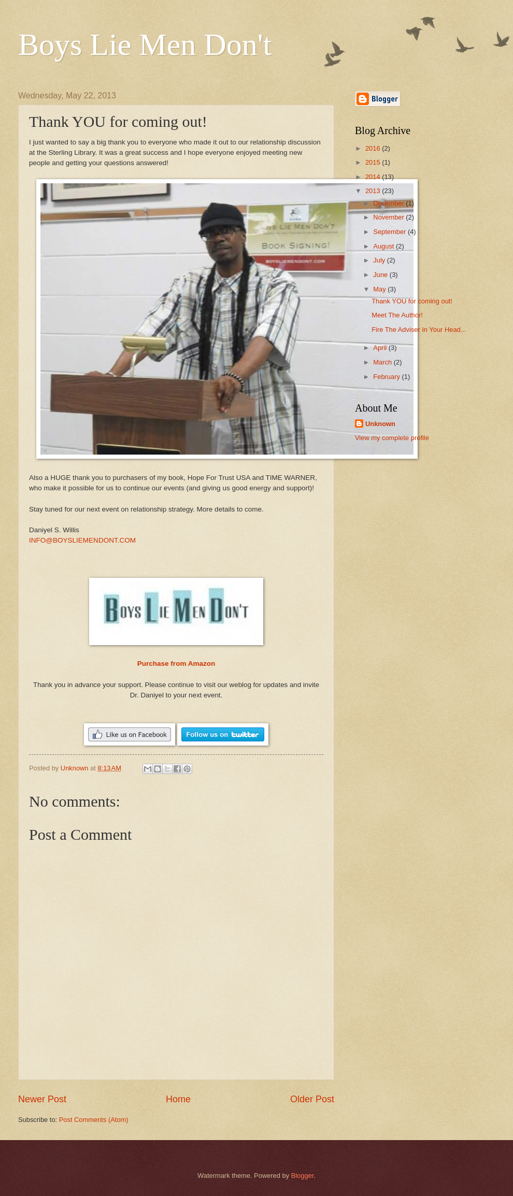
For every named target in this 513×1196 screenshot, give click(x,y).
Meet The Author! (397, 315)
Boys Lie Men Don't (145, 44)
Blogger (302, 1175)
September (390, 232)
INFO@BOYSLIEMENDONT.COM (82, 540)
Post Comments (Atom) (94, 1120)
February (387, 377)
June (381, 275)
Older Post (312, 1099)
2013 (373, 191)
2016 (373, 148)
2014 (373, 177)
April (380, 348)
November (389, 217)
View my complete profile (392, 438)
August (384, 246)
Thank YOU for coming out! (412, 301)
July (380, 260)
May (380, 289)
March (383, 362)
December (389, 203)
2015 (373, 162)
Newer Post (42, 1099)
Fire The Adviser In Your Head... (419, 329)
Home (178, 1099)
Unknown (380, 424)
